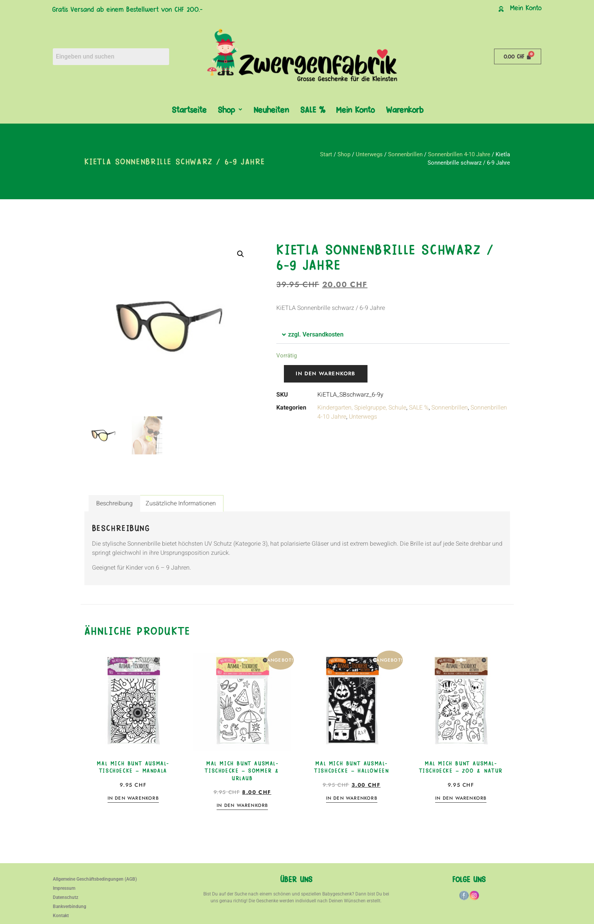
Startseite (189, 109)
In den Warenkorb (326, 374)
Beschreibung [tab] (114, 503)
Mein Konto (526, 7)
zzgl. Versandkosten (316, 334)
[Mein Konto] (501, 9)
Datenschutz (65, 897)
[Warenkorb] (517, 56)
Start (326, 154)
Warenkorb (404, 109)
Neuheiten (271, 109)
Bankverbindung (69, 906)
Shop (230, 109)
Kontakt (61, 915)
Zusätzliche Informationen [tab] (181, 503)
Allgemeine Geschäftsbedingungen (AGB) (95, 879)
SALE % (312, 109)
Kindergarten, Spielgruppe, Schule (361, 407)
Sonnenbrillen (405, 154)
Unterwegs (369, 154)
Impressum (64, 888)
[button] (230, 109)
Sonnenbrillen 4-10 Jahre (459, 154)
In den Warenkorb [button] (133, 799)
